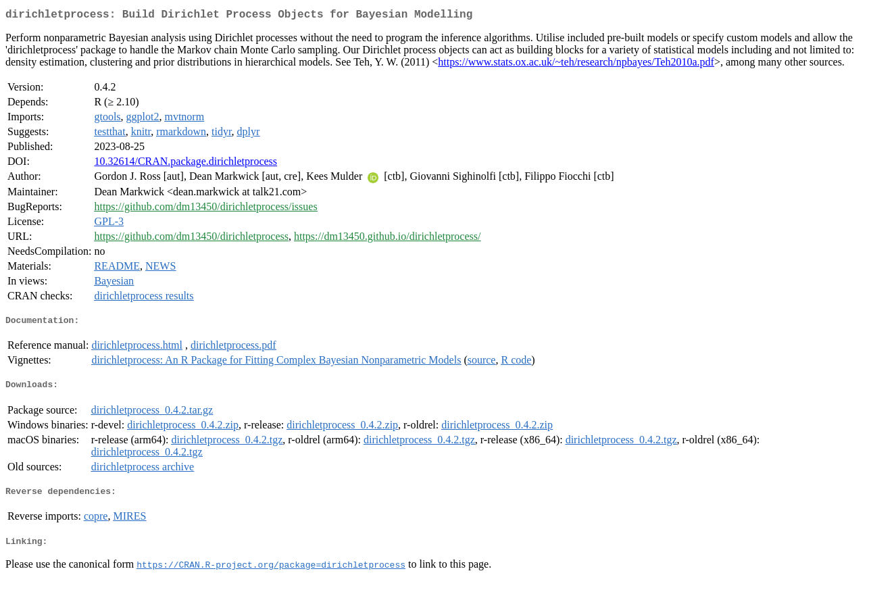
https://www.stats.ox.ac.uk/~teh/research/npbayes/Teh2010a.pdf (576, 64)
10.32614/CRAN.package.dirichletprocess (185, 164)
